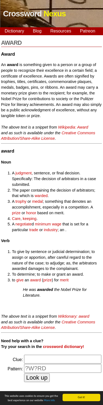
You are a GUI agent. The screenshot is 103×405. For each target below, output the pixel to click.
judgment (24, 173)
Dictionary (14, 31)
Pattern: (15, 369)
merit (64, 280)
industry (51, 230)
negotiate (24, 224)
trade (33, 230)
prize (16, 213)
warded (41, 195)
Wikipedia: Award (73, 127)
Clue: (18, 359)
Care (16, 218)
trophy (21, 201)
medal (37, 201)
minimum (43, 224)
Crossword (34, 13)
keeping (29, 218)
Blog (37, 31)
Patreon (87, 31)
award (35, 280)
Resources (60, 31)
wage (56, 224)
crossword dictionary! (63, 346)
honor (31, 213)
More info (49, 401)
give (19, 280)
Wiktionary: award (73, 316)
